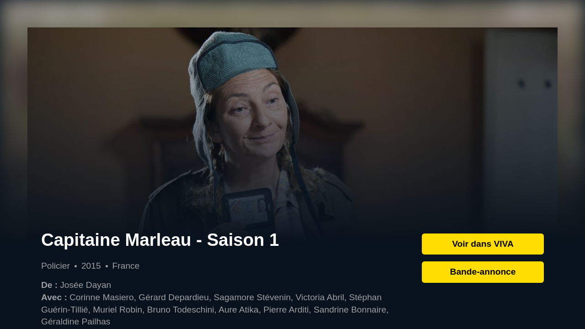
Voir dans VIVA (483, 244)
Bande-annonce (483, 271)
